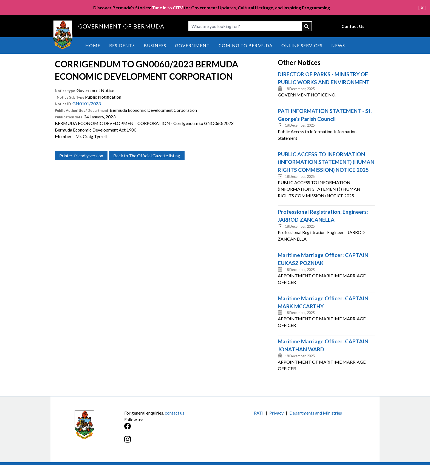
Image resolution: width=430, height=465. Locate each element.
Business (155, 45)
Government (192, 45)
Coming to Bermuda (246, 45)
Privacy (276, 412)
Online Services (301, 45)
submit (307, 26)
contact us (174, 412)
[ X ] (422, 7)
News (338, 45)
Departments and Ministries (315, 412)
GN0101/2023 (86, 103)
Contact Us (352, 26)
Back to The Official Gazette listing (146, 155)
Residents (122, 45)
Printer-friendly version (81, 155)
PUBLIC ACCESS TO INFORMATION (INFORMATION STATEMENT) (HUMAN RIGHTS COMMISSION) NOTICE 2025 (326, 162)
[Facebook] (169, 429)
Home (92, 45)
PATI (259, 412)
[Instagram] (169, 442)
